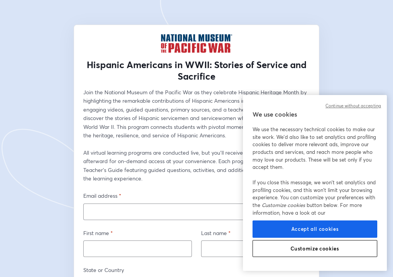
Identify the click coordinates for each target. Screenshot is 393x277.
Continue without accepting (353, 105)
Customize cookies (315, 248)
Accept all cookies (315, 228)
